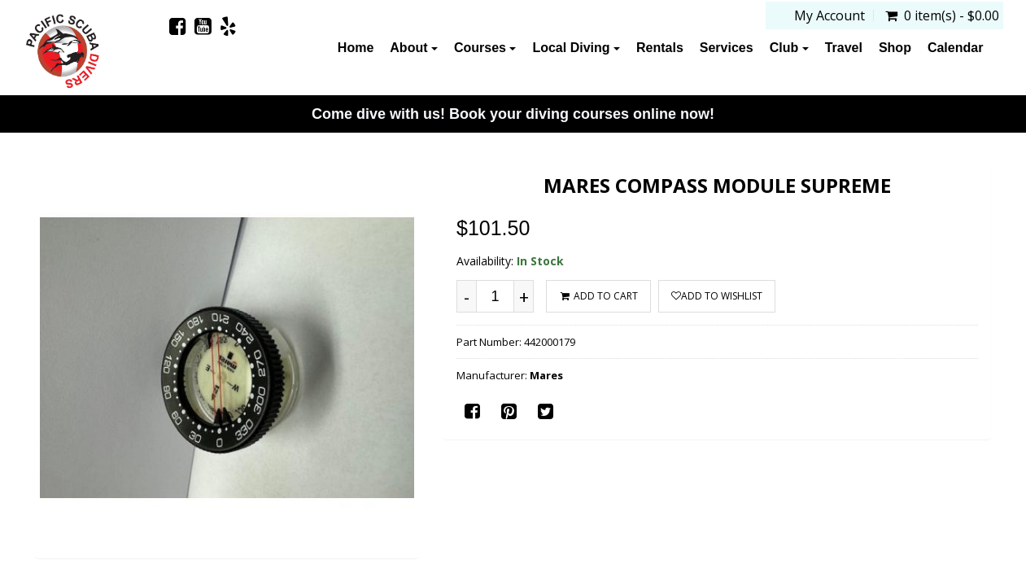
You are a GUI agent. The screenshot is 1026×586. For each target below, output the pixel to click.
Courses (485, 48)
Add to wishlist (716, 296)
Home (355, 48)
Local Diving (576, 48)
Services (726, 48)
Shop (895, 48)
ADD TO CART (598, 296)
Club (789, 48)
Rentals (659, 48)
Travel (843, 48)
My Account (829, 15)
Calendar (955, 48)
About (414, 48)
